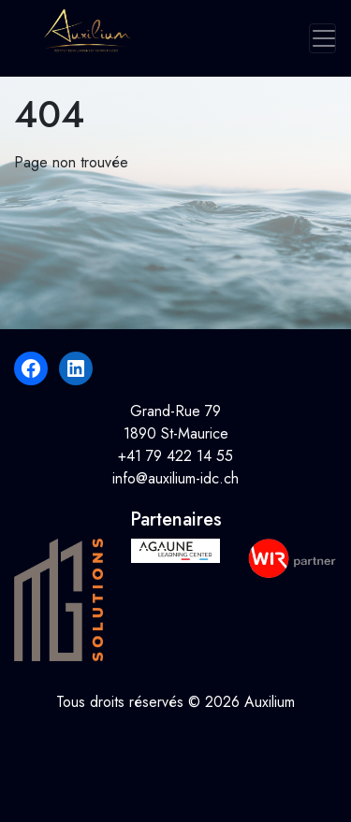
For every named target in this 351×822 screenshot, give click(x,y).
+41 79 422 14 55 (175, 456)
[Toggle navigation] (322, 38)
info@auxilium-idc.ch (175, 478)
